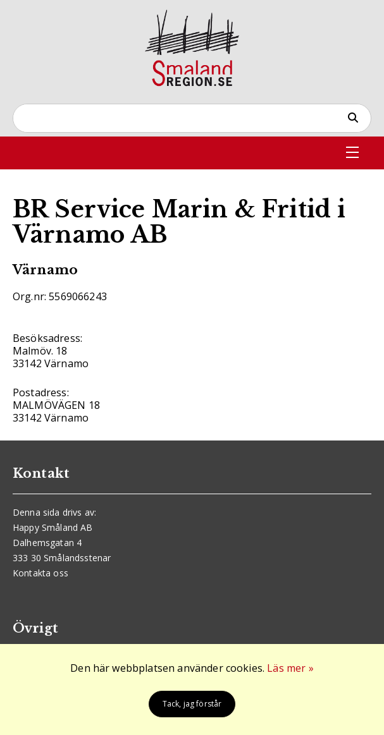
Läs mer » (290, 668)
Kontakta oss (40, 573)
